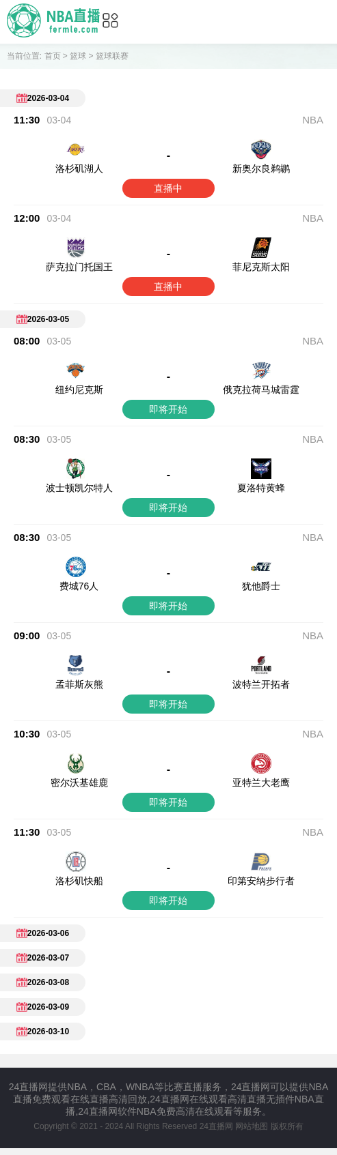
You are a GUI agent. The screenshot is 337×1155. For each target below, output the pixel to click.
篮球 (78, 56)
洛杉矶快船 (79, 853)
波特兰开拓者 (261, 684)
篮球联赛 (112, 56)
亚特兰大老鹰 (261, 782)
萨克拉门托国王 (79, 266)
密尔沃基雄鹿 (79, 782)
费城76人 (79, 586)
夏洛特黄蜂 (261, 487)
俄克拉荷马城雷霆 (261, 389)
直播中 (168, 188)
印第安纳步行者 (261, 853)
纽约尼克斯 (79, 389)
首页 (52, 56)
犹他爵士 (261, 586)
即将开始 (168, 409)
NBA (312, 120)
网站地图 (251, 1099)
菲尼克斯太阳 (261, 266)
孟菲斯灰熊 (79, 684)
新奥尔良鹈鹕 (261, 168)
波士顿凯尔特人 (79, 487)
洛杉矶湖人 (79, 168)
